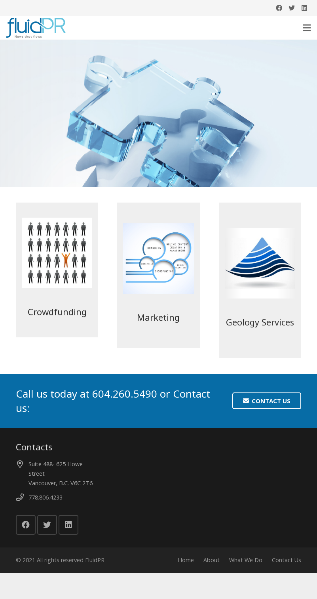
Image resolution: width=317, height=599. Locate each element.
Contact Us (286, 564)
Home (186, 564)
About (211, 564)
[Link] (36, 28)
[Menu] (307, 28)
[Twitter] (291, 8)
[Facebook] (279, 8)
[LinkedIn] (304, 8)
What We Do (245, 564)
